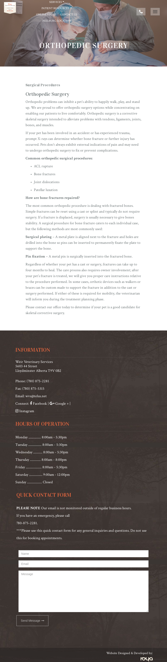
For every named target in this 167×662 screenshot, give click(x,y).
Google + (62, 403)
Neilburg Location (56, 21)
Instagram (26, 411)
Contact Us (68, 14)
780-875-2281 (26, 523)
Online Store (46, 14)
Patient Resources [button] (55, 8)
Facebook (39, 403)
